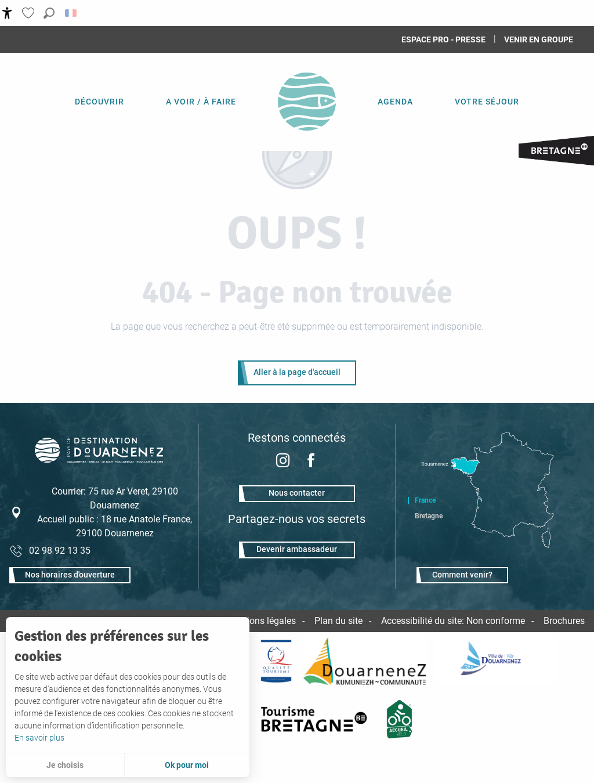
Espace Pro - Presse (443, 39)
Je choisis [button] (65, 765)
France (425, 500)
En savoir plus (39, 737)
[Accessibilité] (7, 13)
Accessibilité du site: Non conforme (453, 620)
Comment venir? (462, 575)
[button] (49, 13)
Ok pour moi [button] (187, 765)
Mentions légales (261, 620)
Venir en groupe (538, 39)
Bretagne (429, 516)
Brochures (564, 620)
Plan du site (338, 620)
